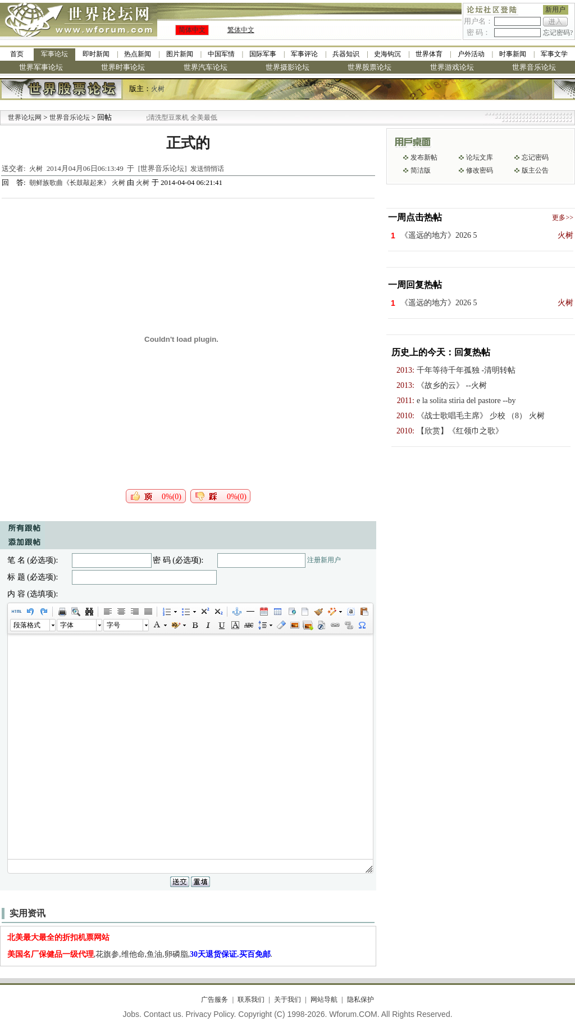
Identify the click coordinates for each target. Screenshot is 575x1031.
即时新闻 (96, 54)
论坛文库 (479, 157)
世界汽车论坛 (205, 67)
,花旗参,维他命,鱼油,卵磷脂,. (140, 954)
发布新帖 (423, 157)
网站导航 (324, 999)
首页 (17, 54)
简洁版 (420, 170)
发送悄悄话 (207, 169)
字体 (67, 625)
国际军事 (262, 54)
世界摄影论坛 (287, 67)
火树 (158, 89)
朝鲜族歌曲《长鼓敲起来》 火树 (78, 183)
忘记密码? (558, 33)
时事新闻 (512, 54)
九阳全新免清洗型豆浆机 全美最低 (177, 117)
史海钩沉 (387, 54)
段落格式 (26, 625)
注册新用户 (324, 560)
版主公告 (535, 170)
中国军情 (221, 54)
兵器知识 (345, 54)
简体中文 (192, 30)
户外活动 (471, 54)
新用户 (555, 9)
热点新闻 (137, 54)
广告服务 (214, 999)
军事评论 (304, 54)
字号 (113, 625)
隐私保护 (360, 999)
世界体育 (429, 54)
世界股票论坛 (369, 67)
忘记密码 (535, 157)
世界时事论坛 (123, 67)
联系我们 (251, 999)
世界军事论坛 (41, 67)
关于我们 (287, 999)
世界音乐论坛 (534, 67)
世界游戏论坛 (452, 67)
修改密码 (479, 170)
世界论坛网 (25, 117)
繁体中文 (240, 30)
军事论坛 (54, 54)
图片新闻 (179, 54)
